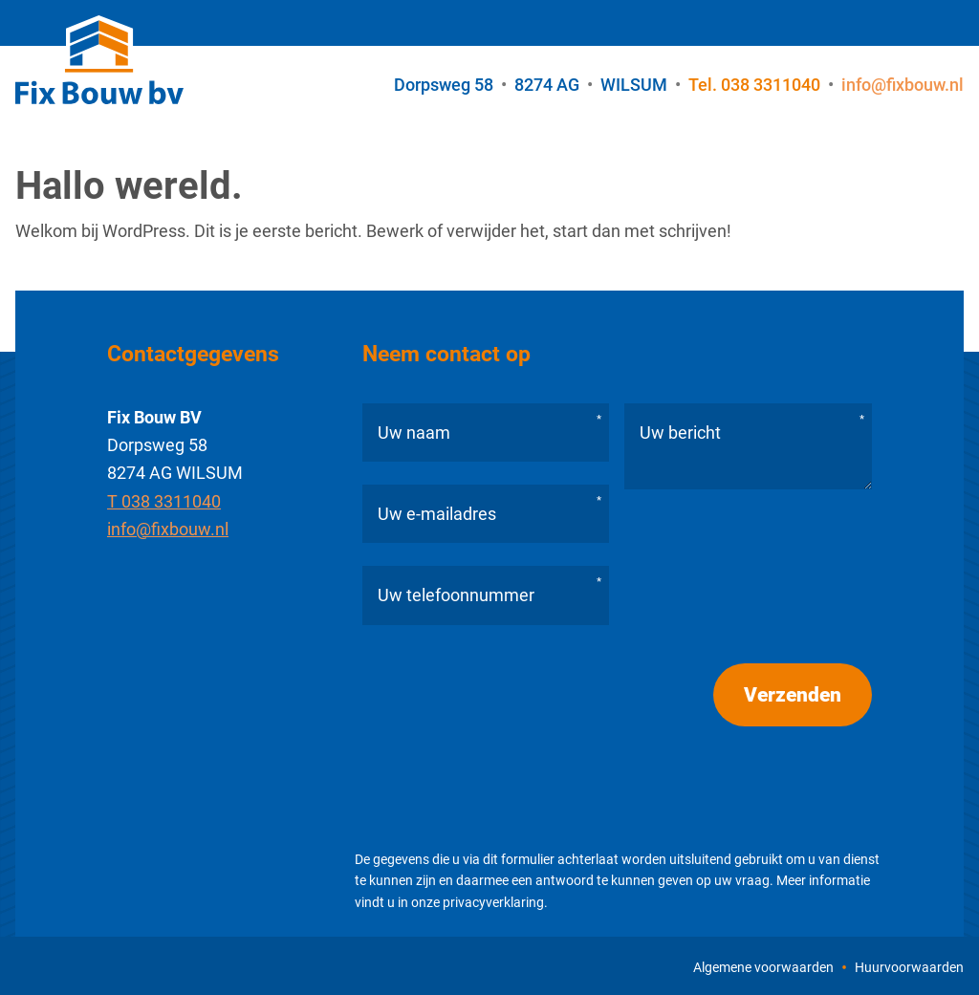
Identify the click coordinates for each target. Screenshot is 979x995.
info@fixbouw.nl (167, 529)
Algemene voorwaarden (763, 967)
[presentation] (507, 751)
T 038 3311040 (164, 501)
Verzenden (792, 694)
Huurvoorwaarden (909, 967)
